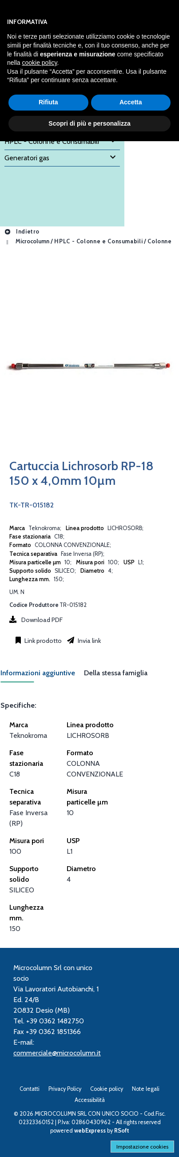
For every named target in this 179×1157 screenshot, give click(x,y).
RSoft (121, 1130)
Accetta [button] (130, 102)
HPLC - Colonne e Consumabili (98, 241)
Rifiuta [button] (48, 102)
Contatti (30, 1089)
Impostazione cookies (142, 1146)
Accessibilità (90, 1100)
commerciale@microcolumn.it (57, 1053)
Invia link (88, 641)
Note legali (145, 1089)
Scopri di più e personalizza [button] (89, 123)
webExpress (90, 1130)
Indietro (22, 231)
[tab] (42, 675)
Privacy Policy (64, 1089)
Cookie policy (106, 1089)
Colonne (159, 241)
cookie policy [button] (39, 62)
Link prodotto (42, 641)
